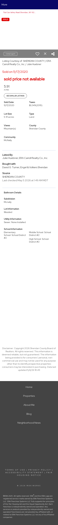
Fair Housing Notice (35, 473)
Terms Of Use (15, 470)
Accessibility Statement (24, 472)
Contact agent (10, 54)
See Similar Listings (15, 96)
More (4, 4)
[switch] (37, 54)
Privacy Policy (39, 470)
